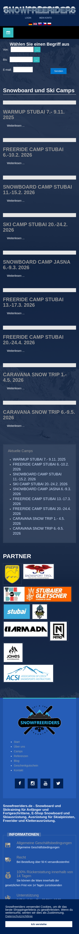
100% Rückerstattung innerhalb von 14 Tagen (45, 874)
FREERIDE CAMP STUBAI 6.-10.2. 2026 (33, 152)
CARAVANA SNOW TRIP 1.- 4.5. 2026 (35, 377)
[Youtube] (45, 783)
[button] (65, 913)
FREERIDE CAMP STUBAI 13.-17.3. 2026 (33, 302)
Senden (58, 71)
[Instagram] (33, 783)
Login (28, 18)
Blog (16, 760)
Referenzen (21, 756)
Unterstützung (28, 895)
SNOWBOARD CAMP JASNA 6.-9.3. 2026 (36, 264)
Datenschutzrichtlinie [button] (19, 916)
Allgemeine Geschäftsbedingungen (44, 843)
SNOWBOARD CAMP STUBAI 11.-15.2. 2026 (37, 189)
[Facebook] (20, 783)
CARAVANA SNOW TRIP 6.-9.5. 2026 (39, 414)
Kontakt (18, 770)
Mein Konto (45, 18)
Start (17, 741)
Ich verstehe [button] (39, 924)
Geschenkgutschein (26, 765)
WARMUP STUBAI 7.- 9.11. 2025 (34, 114)
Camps (18, 751)
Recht (21, 857)
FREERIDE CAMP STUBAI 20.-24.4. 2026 (33, 339)
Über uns (19, 746)
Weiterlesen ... (15, 125)
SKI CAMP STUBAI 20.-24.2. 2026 (35, 227)
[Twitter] (58, 783)
